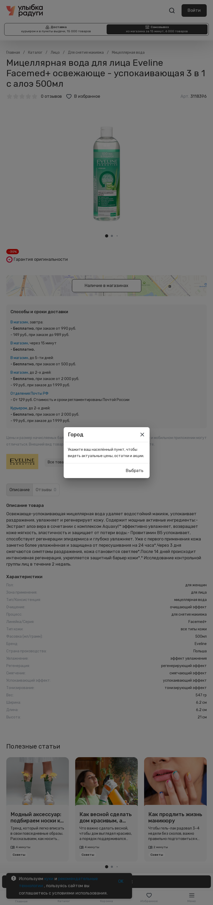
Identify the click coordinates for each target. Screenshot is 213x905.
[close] (142, 434)
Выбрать (134, 470)
